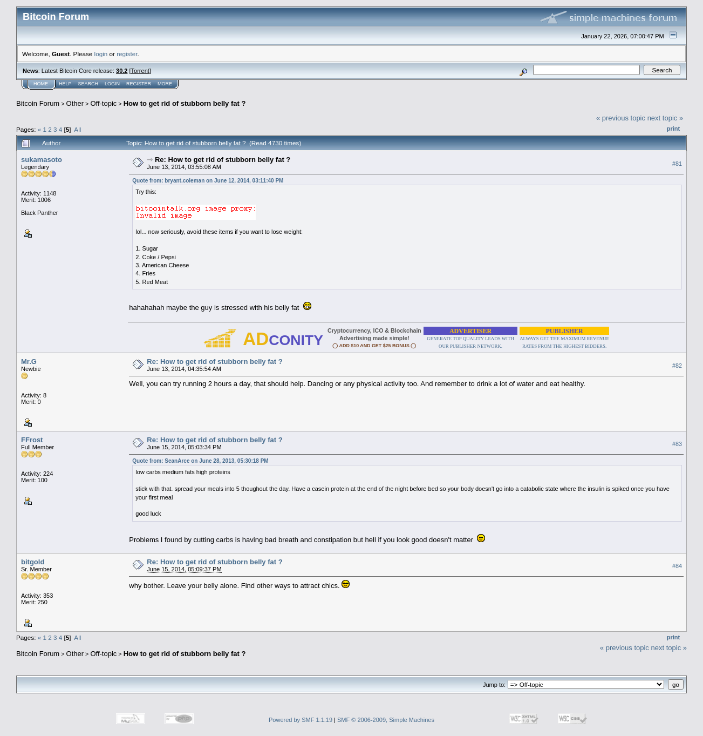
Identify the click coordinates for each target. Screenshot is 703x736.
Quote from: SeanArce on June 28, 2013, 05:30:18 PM (200, 461)
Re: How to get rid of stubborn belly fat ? (222, 160)
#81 (677, 163)
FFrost (32, 440)
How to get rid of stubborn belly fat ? (185, 103)
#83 (677, 444)
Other (75, 103)
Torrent (140, 70)
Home (40, 83)
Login (112, 83)
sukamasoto (41, 160)
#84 (677, 566)
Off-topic (103, 103)
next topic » (665, 118)
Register (138, 83)
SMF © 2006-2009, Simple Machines (385, 720)
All (77, 129)
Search (88, 83)
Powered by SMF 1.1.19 (300, 720)
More (165, 83)
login (101, 53)
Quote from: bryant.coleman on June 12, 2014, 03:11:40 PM (207, 181)
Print (673, 128)
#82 (677, 365)
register (127, 53)
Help (65, 83)
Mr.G (29, 361)
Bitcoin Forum (37, 103)
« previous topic (620, 118)
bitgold (32, 562)
